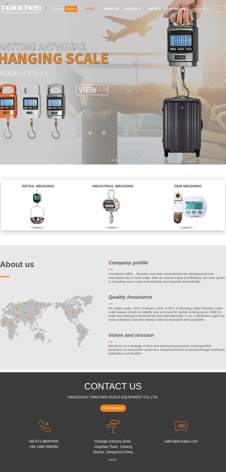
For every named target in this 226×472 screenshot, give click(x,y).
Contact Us (176, 8)
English (71, 8)
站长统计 (113, 459)
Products (133, 8)
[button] (110, 160)
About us (111, 8)
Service (154, 8)
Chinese (58, 8)
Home (90, 8)
